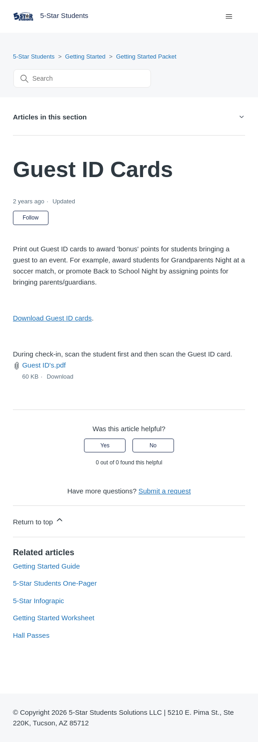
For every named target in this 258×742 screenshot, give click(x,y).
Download (60, 376)
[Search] (82, 78)
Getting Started (85, 56)
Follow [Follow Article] (31, 217)
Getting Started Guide (46, 566)
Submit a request (164, 491)
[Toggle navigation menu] (228, 16)
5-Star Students (33, 56)
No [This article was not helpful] (153, 445)
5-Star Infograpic (38, 601)
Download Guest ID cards (52, 318)
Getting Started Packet (146, 56)
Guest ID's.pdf (44, 365)
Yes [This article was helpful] (105, 445)
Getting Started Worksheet (53, 618)
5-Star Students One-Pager (55, 583)
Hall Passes (31, 635)
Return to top (38, 520)
